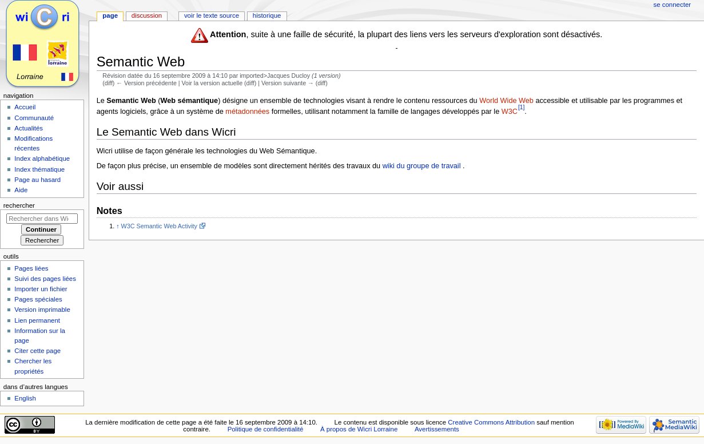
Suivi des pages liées (45, 278)
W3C (510, 112)
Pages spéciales (38, 299)
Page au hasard (37, 179)
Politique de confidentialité (266, 429)
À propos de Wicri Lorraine (358, 429)
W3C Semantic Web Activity (159, 226)
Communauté (34, 117)
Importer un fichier (40, 289)
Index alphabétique (42, 158)
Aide (20, 190)
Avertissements (437, 429)
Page (110, 15)
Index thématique (39, 169)
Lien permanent (37, 320)
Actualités (28, 128)
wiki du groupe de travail (422, 166)
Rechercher (19, 205)
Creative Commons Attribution (491, 422)
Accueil (24, 107)
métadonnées (247, 112)
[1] (521, 107)
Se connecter (672, 4)
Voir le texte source (211, 15)
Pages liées (31, 268)
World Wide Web (506, 101)
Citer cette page (37, 350)
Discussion (147, 15)
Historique (267, 15)
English (25, 398)
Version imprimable (42, 309)
